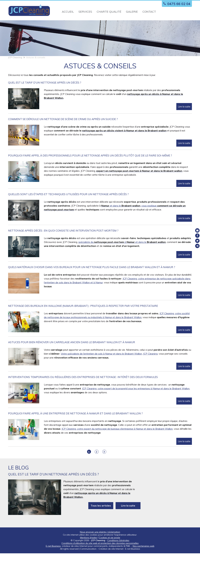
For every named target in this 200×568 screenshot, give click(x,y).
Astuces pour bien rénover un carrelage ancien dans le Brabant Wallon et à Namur (71, 356)
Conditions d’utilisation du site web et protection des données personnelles (100, 557)
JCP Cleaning (15, 72)
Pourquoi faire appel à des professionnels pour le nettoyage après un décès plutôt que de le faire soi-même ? (90, 170)
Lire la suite (184, 121)
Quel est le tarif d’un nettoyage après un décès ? (44, 97)
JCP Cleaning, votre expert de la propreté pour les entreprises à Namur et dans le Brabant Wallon (136, 403)
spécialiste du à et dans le (122, 256)
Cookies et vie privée (109, 552)
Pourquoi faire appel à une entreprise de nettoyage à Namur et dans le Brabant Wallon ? (75, 428)
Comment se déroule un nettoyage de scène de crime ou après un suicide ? (63, 133)
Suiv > (111, 466)
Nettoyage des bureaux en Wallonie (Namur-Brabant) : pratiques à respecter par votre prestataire (83, 320)
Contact (149, 11)
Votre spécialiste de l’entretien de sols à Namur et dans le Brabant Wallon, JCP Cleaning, (109, 368)
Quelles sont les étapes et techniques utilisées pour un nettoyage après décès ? (68, 208)
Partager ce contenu (197, 246)
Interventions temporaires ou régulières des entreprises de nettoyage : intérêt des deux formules (83, 391)
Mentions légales (88, 552)
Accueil (68, 11)
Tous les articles (101, 520)
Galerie (132, 11)
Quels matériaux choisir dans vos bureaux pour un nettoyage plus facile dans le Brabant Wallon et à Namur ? (91, 281)
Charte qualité (109, 11)
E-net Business (53, 560)
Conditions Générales (118, 555)
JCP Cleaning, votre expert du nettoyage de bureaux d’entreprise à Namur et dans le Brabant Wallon (117, 443)
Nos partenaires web (143, 560)
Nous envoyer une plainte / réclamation (100, 546)
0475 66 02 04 (176, 4)
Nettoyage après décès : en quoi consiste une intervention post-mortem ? (63, 245)
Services (85, 11)
